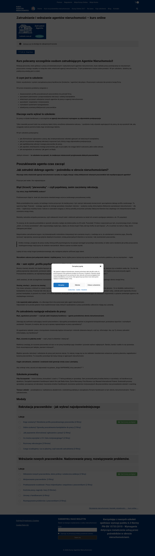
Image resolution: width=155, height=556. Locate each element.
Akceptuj (61, 285)
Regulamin (84, 289)
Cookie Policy (71, 289)
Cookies (78, 289)
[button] (101, 266)
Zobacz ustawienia (94, 285)
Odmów (77, 285)
